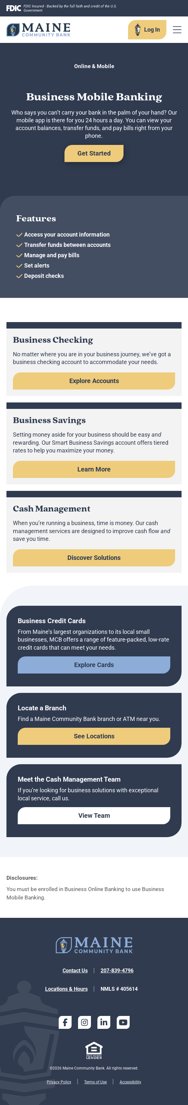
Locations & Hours (66, 989)
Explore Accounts (94, 381)
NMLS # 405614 (119, 989)
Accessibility (130, 1082)
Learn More (94, 469)
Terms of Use (95, 1082)
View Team (94, 815)
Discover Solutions (94, 558)
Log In (152, 29)
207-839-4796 (117, 971)
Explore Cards (94, 665)
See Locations (94, 736)
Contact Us (75, 971)
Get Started (94, 153)
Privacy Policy (59, 1082)
